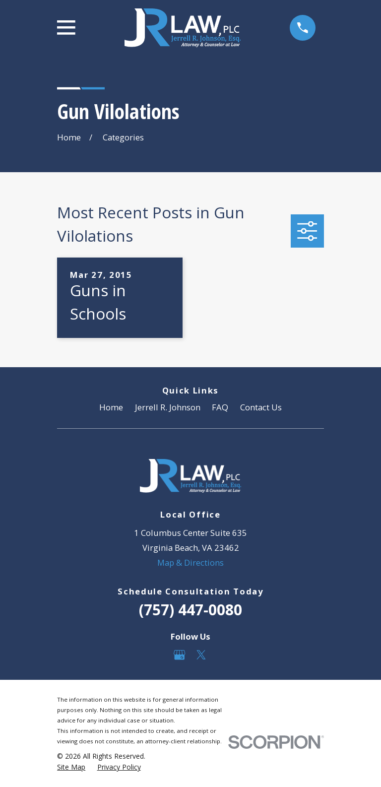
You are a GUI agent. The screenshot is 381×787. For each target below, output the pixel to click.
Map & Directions (190, 562)
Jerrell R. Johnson (167, 407)
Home (111, 407)
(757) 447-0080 (190, 609)
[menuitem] (71, 767)
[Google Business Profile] (179, 654)
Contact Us (261, 407)
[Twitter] (201, 654)
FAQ (220, 407)
